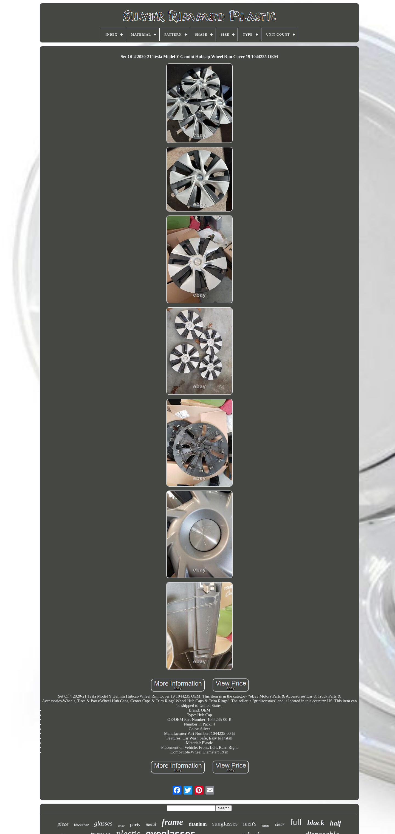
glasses (103, 823)
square (265, 825)
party (135, 824)
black (315, 822)
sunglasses (225, 823)
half (335, 823)
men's (249, 823)
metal (151, 824)
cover (121, 825)
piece (63, 824)
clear (279, 824)
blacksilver (81, 825)
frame (172, 822)
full (296, 822)
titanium (197, 824)
